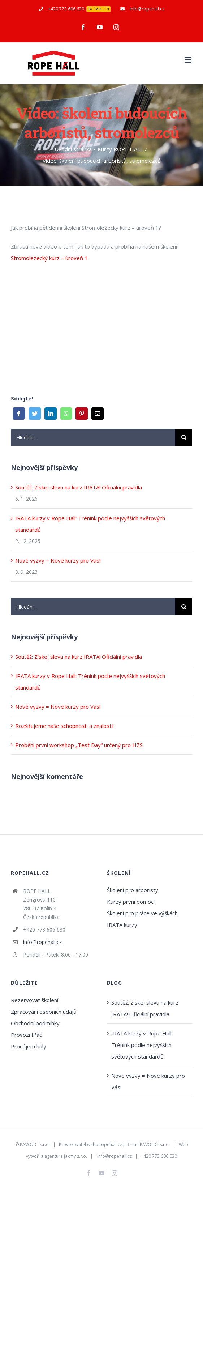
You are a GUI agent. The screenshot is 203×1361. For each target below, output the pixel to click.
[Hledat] (183, 437)
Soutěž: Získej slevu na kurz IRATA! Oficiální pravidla (78, 487)
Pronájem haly (28, 1046)
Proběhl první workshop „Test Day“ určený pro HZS (79, 745)
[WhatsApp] (66, 413)
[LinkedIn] (50, 413)
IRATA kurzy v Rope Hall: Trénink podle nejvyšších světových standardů (142, 1045)
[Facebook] (19, 413)
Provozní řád (27, 1034)
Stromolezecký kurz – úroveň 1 (49, 258)
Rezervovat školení (34, 1000)
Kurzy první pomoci (131, 901)
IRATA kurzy (122, 924)
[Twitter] (35, 413)
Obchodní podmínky (35, 1023)
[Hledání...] (93, 437)
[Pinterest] (81, 413)
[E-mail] (97, 413)
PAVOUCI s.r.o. (35, 1144)
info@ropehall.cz (42, 941)
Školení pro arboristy (132, 890)
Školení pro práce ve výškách (142, 913)
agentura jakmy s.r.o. (65, 1156)
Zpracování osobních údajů (44, 1011)
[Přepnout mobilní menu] (188, 60)
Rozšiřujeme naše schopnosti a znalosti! (64, 725)
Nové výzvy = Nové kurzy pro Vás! (57, 560)
